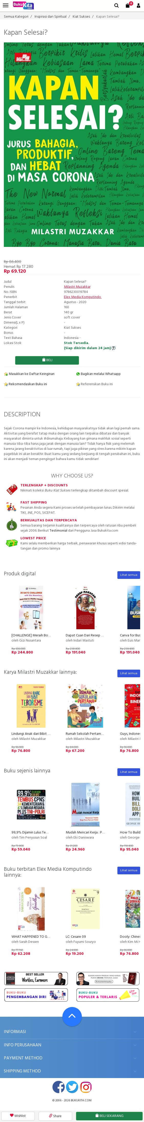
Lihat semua (128, 575)
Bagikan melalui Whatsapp (98, 374)
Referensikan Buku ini (94, 384)
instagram (85, 1087)
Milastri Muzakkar (77, 287)
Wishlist (18, 1116)
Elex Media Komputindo (83, 297)
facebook (58, 1087)
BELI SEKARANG (109, 1116)
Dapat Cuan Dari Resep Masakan (90, 635)
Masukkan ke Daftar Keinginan (29, 374)
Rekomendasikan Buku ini (25, 384)
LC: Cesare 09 (76, 937)
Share (55, 1116)
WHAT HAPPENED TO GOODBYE (36, 937)
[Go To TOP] (72, 1016)
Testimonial (58, 531)
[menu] (5, 5)
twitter (72, 1087)
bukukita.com (81, 1100)
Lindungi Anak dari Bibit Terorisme (37, 734)
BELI (47, 360)
